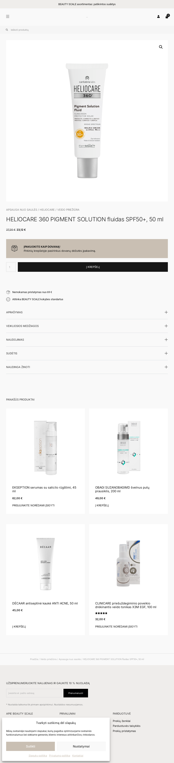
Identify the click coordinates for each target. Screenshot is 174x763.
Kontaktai (77, 755)
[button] (161, 47)
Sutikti (30, 746)
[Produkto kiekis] (11, 267)
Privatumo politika (59, 755)
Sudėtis (11, 353)
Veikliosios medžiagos (22, 326)
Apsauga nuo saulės (21, 209)
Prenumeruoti (75, 693)
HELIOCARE (47, 209)
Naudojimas (15, 339)
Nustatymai (81, 746)
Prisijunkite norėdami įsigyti (33, 505)
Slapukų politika (38, 755)
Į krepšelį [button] (102, 505)
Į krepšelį (93, 267)
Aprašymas (14, 312)
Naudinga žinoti (18, 367)
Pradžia (34, 659)
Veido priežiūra (68, 209)
